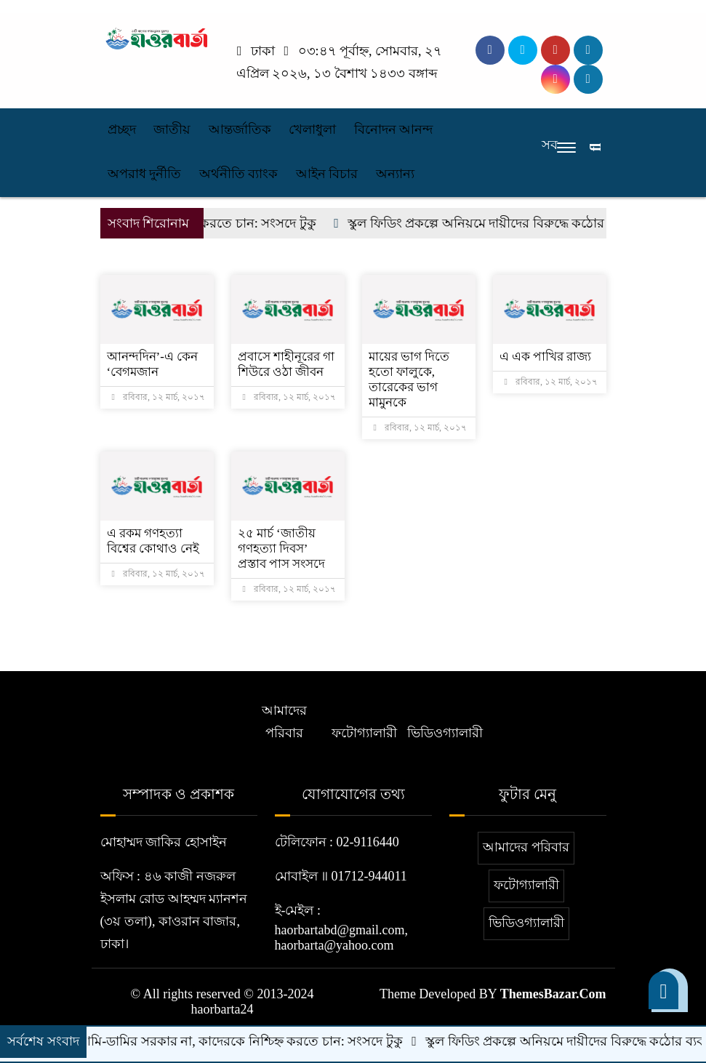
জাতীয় (171, 129)
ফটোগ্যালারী (364, 733)
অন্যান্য (395, 174)
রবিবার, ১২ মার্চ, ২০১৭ (158, 397)
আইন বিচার (327, 174)
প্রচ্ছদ (122, 129)
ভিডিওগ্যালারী (445, 733)
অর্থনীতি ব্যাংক (238, 174)
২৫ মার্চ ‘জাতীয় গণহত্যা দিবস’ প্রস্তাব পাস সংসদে (282, 548)
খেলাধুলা (312, 129)
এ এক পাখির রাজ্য (546, 357)
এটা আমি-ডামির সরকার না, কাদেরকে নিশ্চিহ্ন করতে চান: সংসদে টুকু (237, 1041)
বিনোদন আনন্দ (393, 129)
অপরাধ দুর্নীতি (145, 174)
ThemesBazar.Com (553, 994)
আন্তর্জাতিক (240, 129)
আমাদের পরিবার (284, 721)
